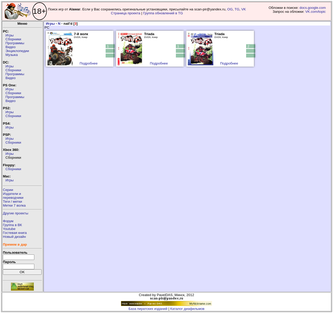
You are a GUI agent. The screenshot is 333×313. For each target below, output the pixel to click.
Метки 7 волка (14, 205)
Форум (8, 221)
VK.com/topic (315, 12)
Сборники (13, 39)
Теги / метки (12, 201)
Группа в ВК (12, 225)
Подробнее (89, 63)
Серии (8, 190)
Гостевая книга (15, 233)
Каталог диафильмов (187, 309)
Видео (10, 47)
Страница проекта (125, 13)
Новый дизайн (14, 237)
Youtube (9, 229)
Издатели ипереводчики (13, 196)
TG (237, 9)
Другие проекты (15, 213)
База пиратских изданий (148, 309)
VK (243, 9)
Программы (14, 43)
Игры (9, 35)
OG (230, 9)
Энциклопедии (17, 51)
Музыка (11, 55)
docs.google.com (312, 8)
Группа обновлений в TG (163, 13)
